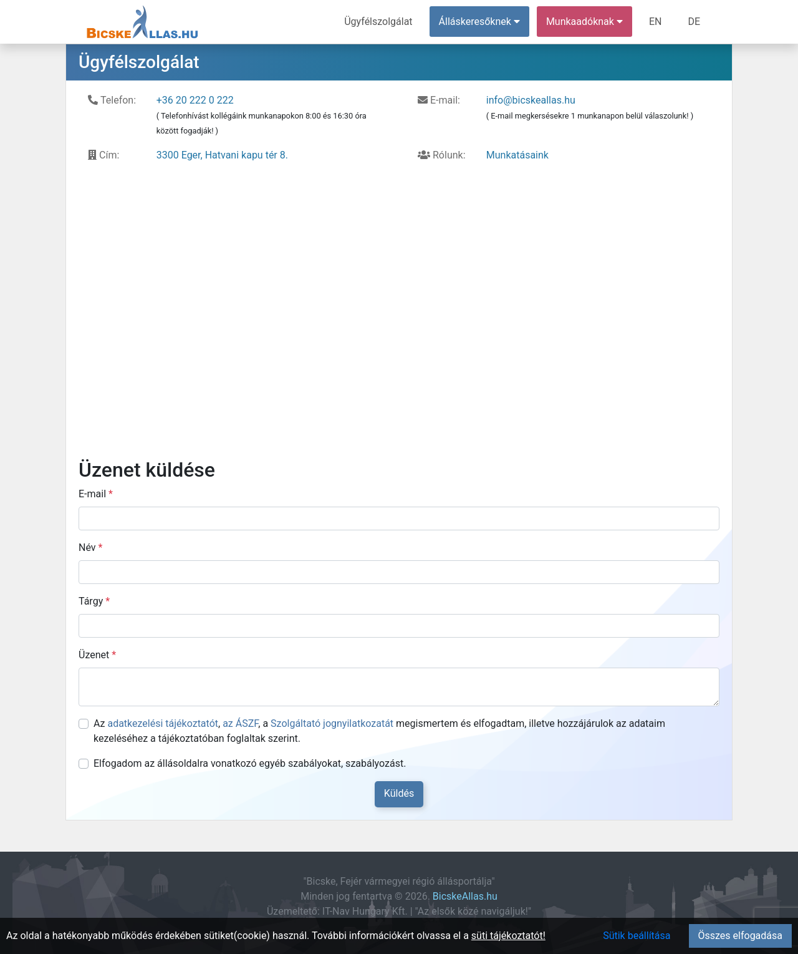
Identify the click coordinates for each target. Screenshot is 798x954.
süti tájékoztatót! (508, 936)
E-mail (96, 494)
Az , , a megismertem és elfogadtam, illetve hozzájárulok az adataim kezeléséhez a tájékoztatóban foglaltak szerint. (379, 731)
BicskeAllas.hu (465, 896)
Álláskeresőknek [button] (479, 21)
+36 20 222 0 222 (195, 100)
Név (90, 547)
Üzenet (97, 655)
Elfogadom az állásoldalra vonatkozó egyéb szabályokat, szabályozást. (250, 763)
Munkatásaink (517, 155)
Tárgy (94, 601)
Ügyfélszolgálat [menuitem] (378, 21)
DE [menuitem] (694, 21)
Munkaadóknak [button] (584, 21)
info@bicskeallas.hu (530, 100)
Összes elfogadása (740, 936)
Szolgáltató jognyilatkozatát (332, 723)
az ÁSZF (240, 723)
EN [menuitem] (655, 21)
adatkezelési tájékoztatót (162, 723)
